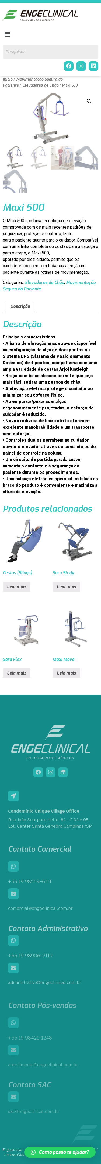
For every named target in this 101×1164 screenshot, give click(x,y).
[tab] (20, 306)
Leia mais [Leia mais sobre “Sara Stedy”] (66, 587)
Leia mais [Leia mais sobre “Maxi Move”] (66, 673)
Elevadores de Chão (40, 85)
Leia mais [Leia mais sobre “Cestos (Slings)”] (16, 587)
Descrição (20, 306)
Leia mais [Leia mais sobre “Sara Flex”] (16, 673)
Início (7, 79)
